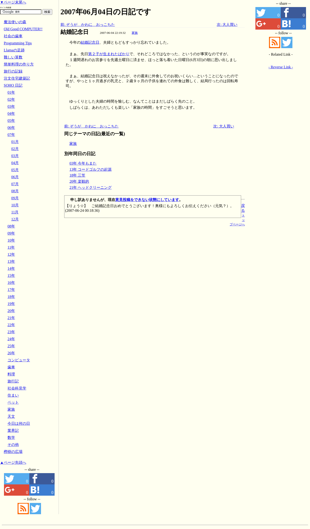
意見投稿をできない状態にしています (147, 200)
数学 (11, 438)
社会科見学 (16, 388)
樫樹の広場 (13, 452)
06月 (15, 177)
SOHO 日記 (13, 85)
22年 (11, 325)
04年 (11, 114)
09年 (11, 233)
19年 (11, 304)
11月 (15, 212)
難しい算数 (13, 57)
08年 (11, 226)
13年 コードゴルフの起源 (90, 169)
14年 (11, 268)
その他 (13, 445)
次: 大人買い (227, 25)
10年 (11, 240)
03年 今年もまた (83, 163)
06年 (11, 128)
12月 (15, 219)
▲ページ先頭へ (13, 462)
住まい (13, 395)
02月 (15, 149)
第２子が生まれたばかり (108, 54)
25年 (11, 346)
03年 (11, 106)
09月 (15, 198)
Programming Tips (18, 43)
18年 (11, 297)
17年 (11, 290)
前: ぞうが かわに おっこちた (87, 25)
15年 (11, 276)
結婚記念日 (74, 32)
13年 (11, 261)
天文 (11, 416)
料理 (11, 374)
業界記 (13, 430)
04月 (15, 163)
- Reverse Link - (281, 67)
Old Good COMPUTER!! (23, 29)
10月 (15, 205)
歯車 (11, 367)
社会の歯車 (13, 36)
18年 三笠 (77, 175)
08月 (15, 191)
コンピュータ (18, 360)
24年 (11, 339)
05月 (15, 170)
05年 (11, 121)
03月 (15, 156)
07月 (15, 184)
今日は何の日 (18, 423)
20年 (11, 311)
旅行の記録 (13, 71)
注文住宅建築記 (17, 78)
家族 (135, 33)
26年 (11, 353)
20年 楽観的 (79, 181)
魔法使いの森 (15, 22)
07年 (11, 135)
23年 (11, 332)
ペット (13, 402)
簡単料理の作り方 (19, 64)
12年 (11, 254)
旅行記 (13, 381)
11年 (11, 247)
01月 (15, 142)
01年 (11, 92)
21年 (11, 318)
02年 (11, 99)
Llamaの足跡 (14, 50)
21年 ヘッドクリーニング (90, 187)
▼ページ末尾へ (13, 2)
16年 (11, 283)
